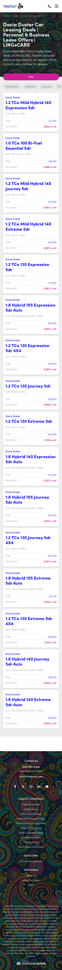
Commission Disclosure (31, 846)
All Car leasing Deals (31, 861)
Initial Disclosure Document (31, 823)
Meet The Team (31, 880)
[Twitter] (23, 787)
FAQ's (31, 884)
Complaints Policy (31, 837)
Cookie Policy (31, 809)
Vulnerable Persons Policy (31, 818)
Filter (31, 76)
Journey (46, 86)
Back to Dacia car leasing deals (23, 15)
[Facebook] (15, 787)
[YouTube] (47, 787)
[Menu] (56, 6)
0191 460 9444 (31, 767)
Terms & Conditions (31, 827)
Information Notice (31, 813)
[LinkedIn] (39, 787)
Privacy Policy (31, 842)
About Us (31, 875)
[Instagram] (31, 787)
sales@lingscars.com (31, 776)
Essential (30, 86)
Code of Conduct (31, 804)
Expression (12, 86)
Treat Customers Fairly (31, 832)
